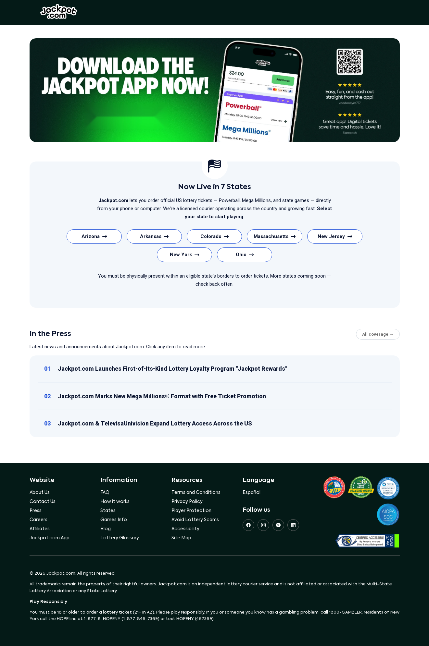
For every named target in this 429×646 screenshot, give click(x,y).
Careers (38, 520)
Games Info (113, 520)
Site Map (181, 538)
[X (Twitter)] (278, 525)
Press (36, 510)
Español (251, 492)
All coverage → (378, 334)
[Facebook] (248, 525)
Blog (105, 529)
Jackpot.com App (49, 538)
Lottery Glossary (119, 538)
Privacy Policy (187, 501)
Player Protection (191, 510)
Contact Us (43, 501)
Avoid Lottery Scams (195, 520)
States (108, 510)
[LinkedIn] (293, 525)
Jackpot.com (58, 11)
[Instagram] (263, 525)
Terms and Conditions (196, 492)
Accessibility (185, 529)
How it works (115, 501)
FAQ (104, 492)
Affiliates (40, 529)
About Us (40, 492)
